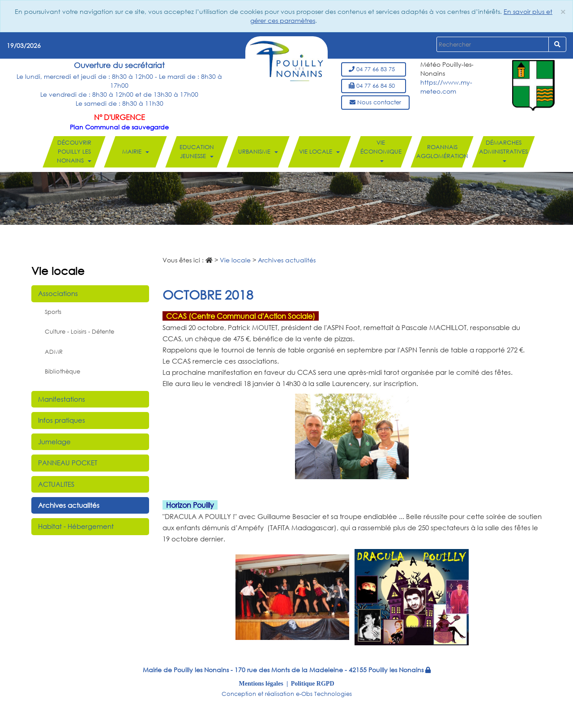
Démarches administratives (503, 150)
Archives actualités (68, 505)
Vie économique (381, 150)
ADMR (54, 352)
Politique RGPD (312, 683)
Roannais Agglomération (442, 151)
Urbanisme (258, 151)
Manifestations (61, 399)
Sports (53, 312)
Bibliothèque (62, 371)
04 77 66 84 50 (373, 86)
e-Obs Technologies (324, 694)
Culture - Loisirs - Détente (79, 331)
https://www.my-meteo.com (446, 86)
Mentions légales (261, 683)
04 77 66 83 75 (373, 69)
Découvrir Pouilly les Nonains (74, 151)
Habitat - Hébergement (76, 526)
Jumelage (54, 441)
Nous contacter (375, 102)
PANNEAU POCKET (67, 462)
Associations (58, 293)
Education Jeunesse (197, 151)
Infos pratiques (61, 420)
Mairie (135, 151)
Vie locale (319, 151)
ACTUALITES (56, 484)
